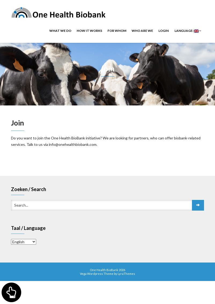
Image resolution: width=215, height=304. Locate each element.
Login (163, 31)
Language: (187, 31)
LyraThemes (126, 273)
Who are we (142, 31)
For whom (117, 31)
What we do (60, 31)
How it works (89, 31)
